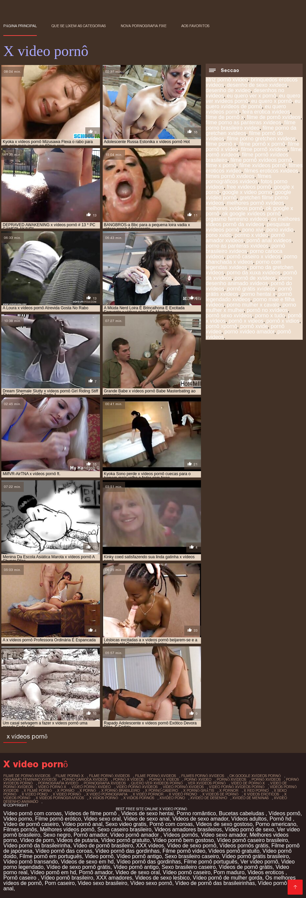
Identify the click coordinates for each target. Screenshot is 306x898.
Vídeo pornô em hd (53, 872)
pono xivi (252, 230)
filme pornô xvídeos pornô (261, 160)
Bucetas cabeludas (242, 813)
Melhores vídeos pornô (67, 829)
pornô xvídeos (231, 779)
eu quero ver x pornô (251, 96)
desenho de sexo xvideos (257, 85)
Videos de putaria (77, 840)
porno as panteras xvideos (237, 246)
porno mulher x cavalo (253, 305)
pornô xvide (254, 326)
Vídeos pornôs (181, 835)
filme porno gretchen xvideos (261, 138)
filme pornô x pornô (262, 144)
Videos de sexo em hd (87, 861)
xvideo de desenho (208, 798)
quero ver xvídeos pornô (157, 783)
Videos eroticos (266, 872)
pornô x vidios (282, 321)
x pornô (88, 790)
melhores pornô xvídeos (255, 203)
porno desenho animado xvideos (249, 280)
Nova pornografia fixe (144, 26)
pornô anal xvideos (268, 240)
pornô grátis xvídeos (251, 289)
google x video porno (247, 192)
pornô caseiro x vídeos (254, 256)
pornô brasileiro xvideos (245, 248)
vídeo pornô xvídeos (137, 787)
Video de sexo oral (137, 872)
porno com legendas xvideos (243, 264)
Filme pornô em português (50, 856)
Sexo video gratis (125, 824)
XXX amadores (114, 878)
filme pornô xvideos (155, 776)
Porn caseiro (60, 883)
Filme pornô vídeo (184, 851)
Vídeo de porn (37, 840)
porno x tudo (270, 315)
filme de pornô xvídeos (274, 117)
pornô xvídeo (198, 779)
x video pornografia (106, 794)
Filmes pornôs (20, 829)
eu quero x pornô (271, 101)
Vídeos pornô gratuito (234, 851)
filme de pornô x (225, 117)
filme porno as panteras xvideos (243, 122)
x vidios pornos (138, 798)
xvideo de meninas (250, 798)
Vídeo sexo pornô (151, 883)
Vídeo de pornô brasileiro (103, 845)
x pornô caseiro (161, 790)
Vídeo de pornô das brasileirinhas (215, 883)
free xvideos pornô (249, 187)
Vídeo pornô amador (135, 835)
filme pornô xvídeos (264, 149)
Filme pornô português (210, 861)
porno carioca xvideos (85, 779)
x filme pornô (38, 790)
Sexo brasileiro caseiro (192, 856)
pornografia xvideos (105, 783)
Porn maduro (229, 872)
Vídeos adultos (249, 819)
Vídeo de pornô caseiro (31, 824)
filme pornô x (221, 144)
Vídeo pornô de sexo (249, 829)
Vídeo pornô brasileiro (67, 878)
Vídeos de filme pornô (91, 813)
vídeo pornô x (52, 787)
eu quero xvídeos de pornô (253, 103)
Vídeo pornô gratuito (125, 840)
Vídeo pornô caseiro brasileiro (252, 840)
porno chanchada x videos (251, 259)
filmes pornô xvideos (230, 176)
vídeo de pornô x (248, 783)
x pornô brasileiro (120, 790)
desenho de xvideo (228, 90)
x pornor (228, 790)
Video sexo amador (224, 835)
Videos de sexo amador (200, 819)
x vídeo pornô (67, 794)
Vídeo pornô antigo (139, 856)
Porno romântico (196, 813)
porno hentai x (258, 294)
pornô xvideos (266, 779)
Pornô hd (281, 819)
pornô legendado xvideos (249, 296)
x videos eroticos (261, 794)
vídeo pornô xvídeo (91, 787)
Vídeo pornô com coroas (32, 813)
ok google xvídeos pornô (251, 213)
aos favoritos (195, 26)
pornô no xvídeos (267, 310)
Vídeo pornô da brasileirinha (36, 845)
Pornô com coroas (171, 824)
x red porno (256, 790)
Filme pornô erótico (58, 819)
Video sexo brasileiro (102, 883)
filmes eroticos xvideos (271, 171)
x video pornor (148, 794)
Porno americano (276, 824)
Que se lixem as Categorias (79, 26)
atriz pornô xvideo (227, 79)
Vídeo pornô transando (30, 861)
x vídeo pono (34, 794)
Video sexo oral (102, 819)
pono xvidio (279, 230)
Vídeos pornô (284, 813)
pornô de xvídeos (255, 278)
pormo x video (251, 235)
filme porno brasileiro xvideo (251, 125)
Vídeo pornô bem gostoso (183, 840)
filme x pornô (221, 165)
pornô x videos (245, 321)
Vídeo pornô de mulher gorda (227, 878)
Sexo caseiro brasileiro (124, 829)
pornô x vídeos (128, 779)
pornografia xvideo (58, 783)
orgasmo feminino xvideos (237, 219)
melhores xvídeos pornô (234, 208)
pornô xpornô (221, 326)
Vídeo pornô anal (82, 824)
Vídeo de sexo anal (147, 819)
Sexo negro (57, 835)
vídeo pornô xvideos (183, 787)
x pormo (65, 790)
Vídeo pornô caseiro (186, 872)
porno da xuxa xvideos (253, 272)
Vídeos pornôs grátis (244, 845)
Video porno (17, 819)
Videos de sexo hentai (147, 813)
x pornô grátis (198, 790)
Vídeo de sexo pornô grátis (78, 867)
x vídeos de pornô (220, 794)
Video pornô (99, 856)
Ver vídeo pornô (259, 861)
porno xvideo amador (249, 331)
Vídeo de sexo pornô (191, 845)
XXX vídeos (150, 845)
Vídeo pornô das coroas (63, 851)
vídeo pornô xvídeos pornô (236, 787)
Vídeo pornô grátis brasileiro (255, 856)
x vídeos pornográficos (60, 798)
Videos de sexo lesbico (162, 878)
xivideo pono (172, 798)
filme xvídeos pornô (262, 165)
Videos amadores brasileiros (188, 829)
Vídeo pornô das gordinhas (127, 851)
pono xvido (218, 235)
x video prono (183, 794)
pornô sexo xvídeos (229, 315)
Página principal (20, 26)
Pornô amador (90, 835)
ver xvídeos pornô (207, 783)
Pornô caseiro (20, 878)
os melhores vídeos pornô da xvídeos (253, 221)
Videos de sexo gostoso (224, 824)
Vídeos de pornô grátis (246, 867)
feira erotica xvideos (266, 112)
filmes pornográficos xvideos (239, 178)
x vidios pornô (103, 798)
